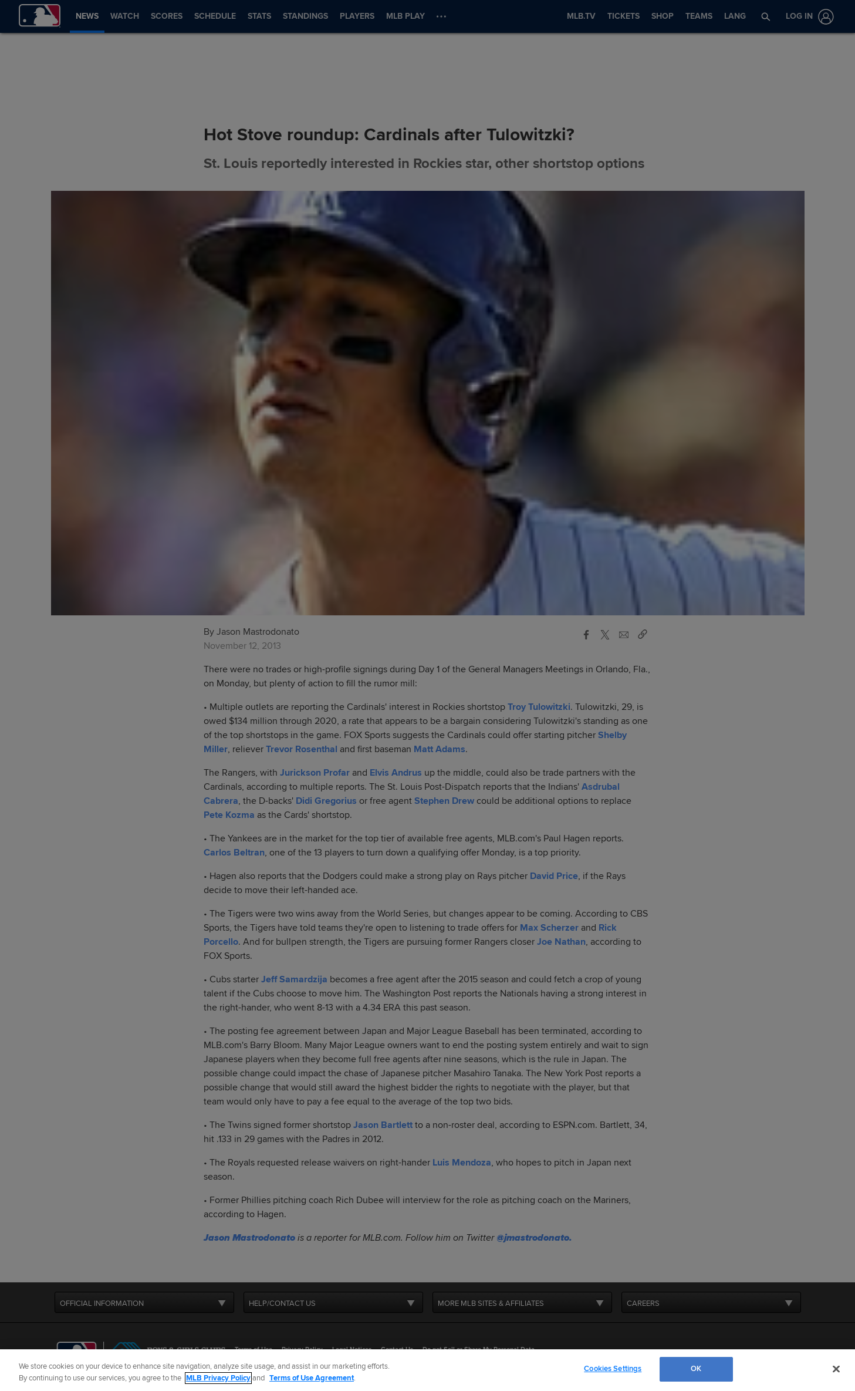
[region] (427, 1370)
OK (696, 1368)
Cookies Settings (612, 1368)
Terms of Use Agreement (311, 1378)
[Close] (836, 1369)
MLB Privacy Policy (218, 1378)
